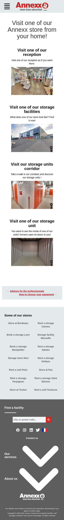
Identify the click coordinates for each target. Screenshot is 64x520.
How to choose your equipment (36, 294)
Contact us (32, 438)
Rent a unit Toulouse (45, 389)
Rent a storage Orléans (46, 360)
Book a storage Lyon (18, 334)
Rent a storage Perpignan (18, 380)
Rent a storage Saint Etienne (45, 380)
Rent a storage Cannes (46, 325)
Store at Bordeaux (18, 323)
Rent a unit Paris (18, 369)
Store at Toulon (18, 389)
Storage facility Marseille (45, 336)
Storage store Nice (18, 358)
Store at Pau (46, 369)
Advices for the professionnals (27, 291)
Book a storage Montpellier (18, 348)
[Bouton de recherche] (48, 420)
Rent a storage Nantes (46, 348)
